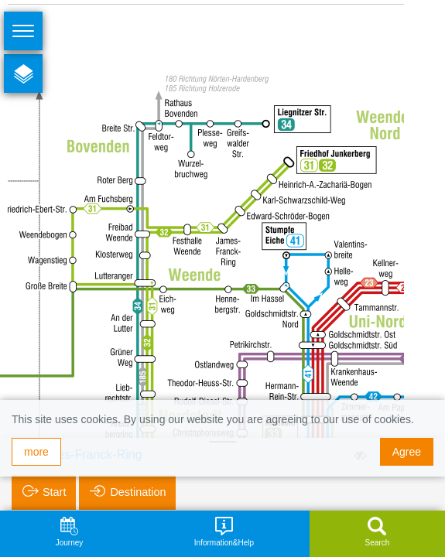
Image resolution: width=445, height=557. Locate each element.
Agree (406, 452)
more (36, 452)
